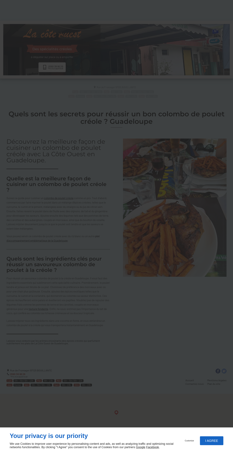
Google (140, 447)
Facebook (152, 447)
